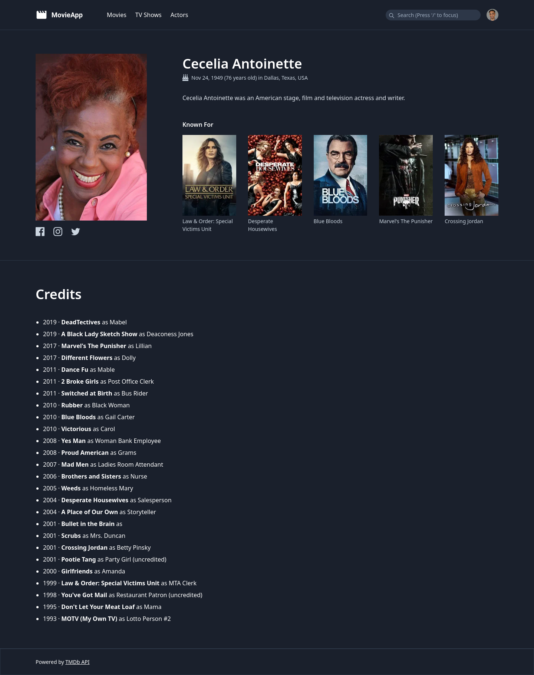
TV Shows (148, 15)
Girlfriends (77, 571)
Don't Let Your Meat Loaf (98, 607)
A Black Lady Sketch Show (99, 334)
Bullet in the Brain (88, 524)
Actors (179, 15)
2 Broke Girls (80, 381)
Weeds (70, 488)
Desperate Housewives (262, 225)
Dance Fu (74, 369)
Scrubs (71, 536)
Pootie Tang (78, 559)
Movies (116, 15)
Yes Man (73, 441)
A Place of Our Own (89, 512)
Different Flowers (86, 358)
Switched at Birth (86, 393)
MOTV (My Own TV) (89, 619)
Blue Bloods (328, 221)
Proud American (85, 453)
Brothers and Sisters (91, 476)
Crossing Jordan (464, 221)
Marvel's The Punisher (405, 221)
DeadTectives (80, 322)
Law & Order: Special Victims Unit (207, 225)
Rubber (72, 405)
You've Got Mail (84, 595)
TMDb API (77, 661)
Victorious (76, 429)
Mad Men (75, 464)
